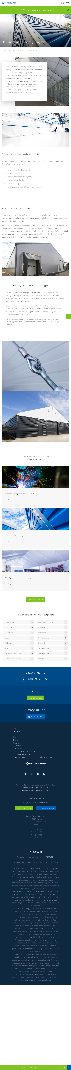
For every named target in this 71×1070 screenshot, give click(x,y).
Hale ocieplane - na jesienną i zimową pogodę (19, 578)
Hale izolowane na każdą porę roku (27, 50)
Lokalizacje (17, 746)
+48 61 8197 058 (35, 838)
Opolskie (8, 638)
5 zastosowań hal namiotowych (14, 536)
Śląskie (7, 648)
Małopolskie (42, 632)
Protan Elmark (6, 50)
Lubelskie (8, 627)
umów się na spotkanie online (40, 10)
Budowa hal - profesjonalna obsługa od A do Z (19, 494)
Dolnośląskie (9, 622)
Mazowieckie (9, 632)
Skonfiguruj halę (28, 1068)
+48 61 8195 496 (35, 832)
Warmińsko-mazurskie (13, 653)
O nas (15, 734)
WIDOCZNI (50, 857)
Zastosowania (18, 748)
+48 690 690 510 (39, 679)
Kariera (15, 740)
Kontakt (16, 743)
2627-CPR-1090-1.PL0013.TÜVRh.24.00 (35, 788)
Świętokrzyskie (43, 648)
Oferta (15, 728)
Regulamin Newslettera (21, 754)
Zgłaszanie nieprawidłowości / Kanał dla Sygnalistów (32, 757)
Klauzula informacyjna (35, 798)
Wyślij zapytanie (35, 698)
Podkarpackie (43, 638)
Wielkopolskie (43, 653)
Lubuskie (41, 627)
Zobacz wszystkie (35, 600)
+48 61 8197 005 (35, 835)
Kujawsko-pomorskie (46, 622)
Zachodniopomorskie (13, 658)
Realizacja (16, 731)
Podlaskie (8, 643)
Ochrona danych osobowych (24, 751)
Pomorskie (42, 643)
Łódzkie (41, 658)
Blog (13, 50)
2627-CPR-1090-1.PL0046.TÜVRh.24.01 (35, 790)
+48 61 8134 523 (35, 829)
